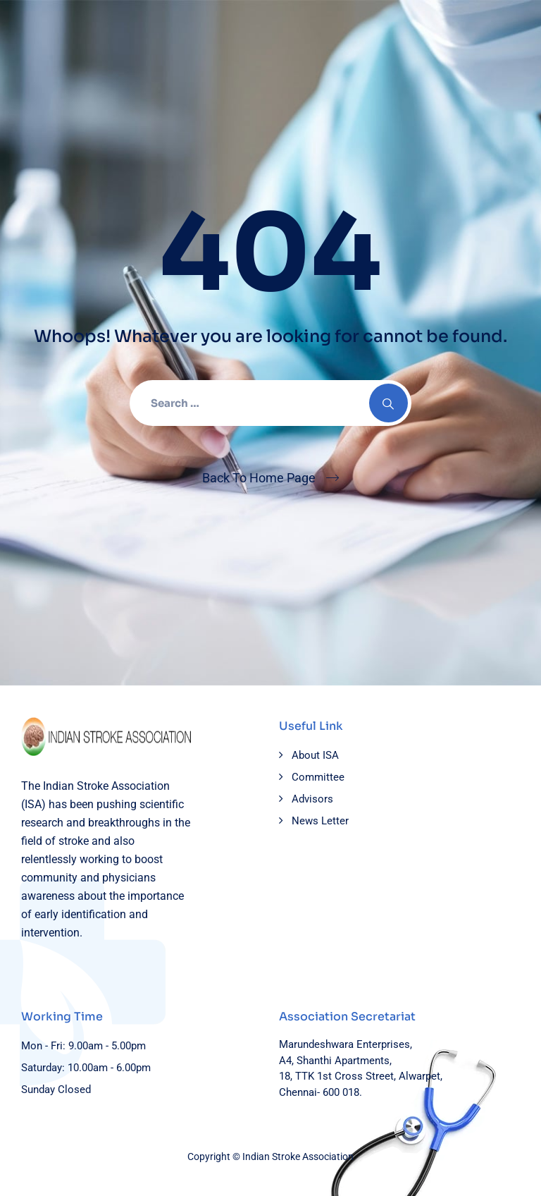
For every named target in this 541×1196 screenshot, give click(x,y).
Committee (318, 777)
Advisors (312, 799)
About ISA (315, 755)
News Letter (320, 820)
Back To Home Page (259, 477)
